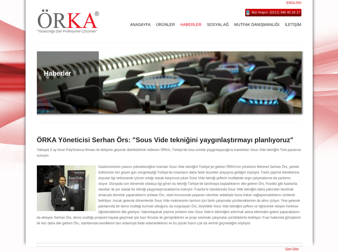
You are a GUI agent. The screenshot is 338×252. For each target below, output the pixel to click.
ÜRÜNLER (165, 24)
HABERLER (191, 24)
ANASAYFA (140, 24)
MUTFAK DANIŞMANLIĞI (256, 24)
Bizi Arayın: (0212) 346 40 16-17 (276, 12)
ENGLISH (293, 3)
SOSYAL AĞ (218, 24)
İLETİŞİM (293, 24)
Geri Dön (292, 249)
